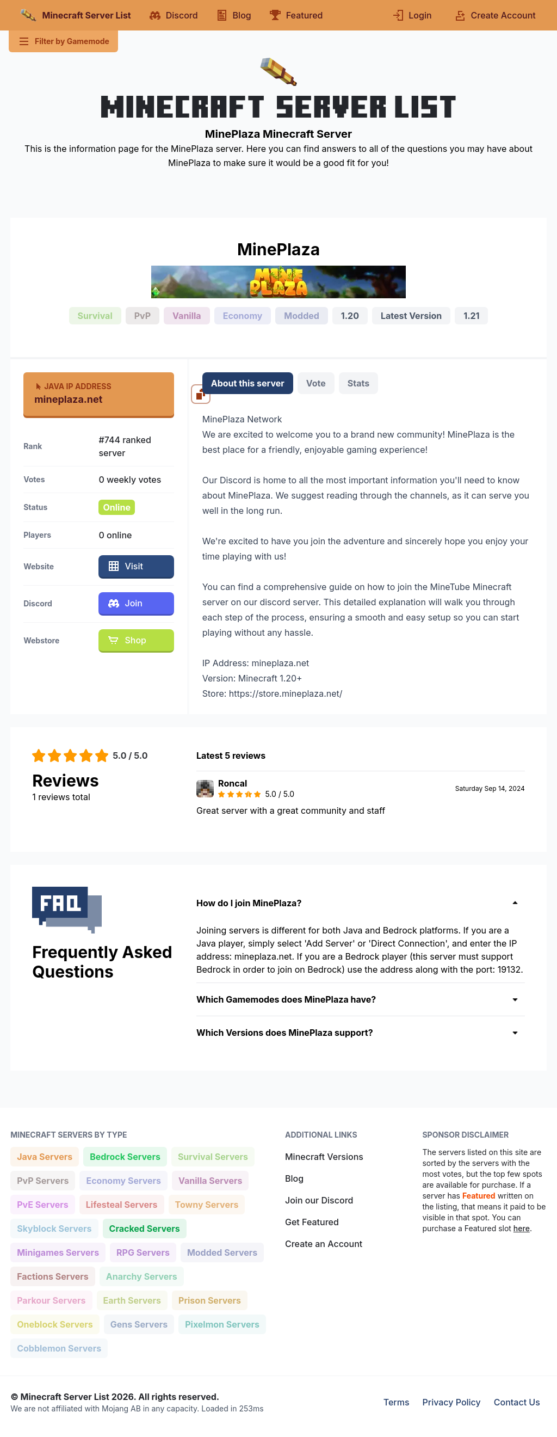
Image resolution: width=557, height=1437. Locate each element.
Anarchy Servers (141, 1275)
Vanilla (186, 315)
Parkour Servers (50, 1299)
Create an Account (323, 1243)
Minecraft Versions (324, 1156)
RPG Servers (143, 1251)
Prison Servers (209, 1299)
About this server (247, 383)
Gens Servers (139, 1323)
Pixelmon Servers (221, 1323)
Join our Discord (319, 1200)
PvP (142, 315)
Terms (396, 1402)
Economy (243, 315)
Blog (294, 1178)
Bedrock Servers (124, 1156)
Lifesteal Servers (121, 1204)
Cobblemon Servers (58, 1347)
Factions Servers (52, 1275)
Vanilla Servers (210, 1180)
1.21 (471, 315)
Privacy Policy (452, 1402)
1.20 (350, 315)
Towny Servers (207, 1204)
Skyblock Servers (53, 1227)
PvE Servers (42, 1204)
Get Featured (312, 1222)
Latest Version (411, 315)
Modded (301, 315)
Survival (95, 315)
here (521, 1228)
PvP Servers (42, 1180)
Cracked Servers (144, 1227)
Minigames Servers (57, 1251)
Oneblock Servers (54, 1323)
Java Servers (44, 1156)
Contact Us (517, 1402)
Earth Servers (132, 1299)
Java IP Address (72, 386)
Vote (316, 383)
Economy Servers (123, 1180)
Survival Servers (212, 1156)
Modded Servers (222, 1251)
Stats (358, 383)
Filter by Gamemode (63, 41)
